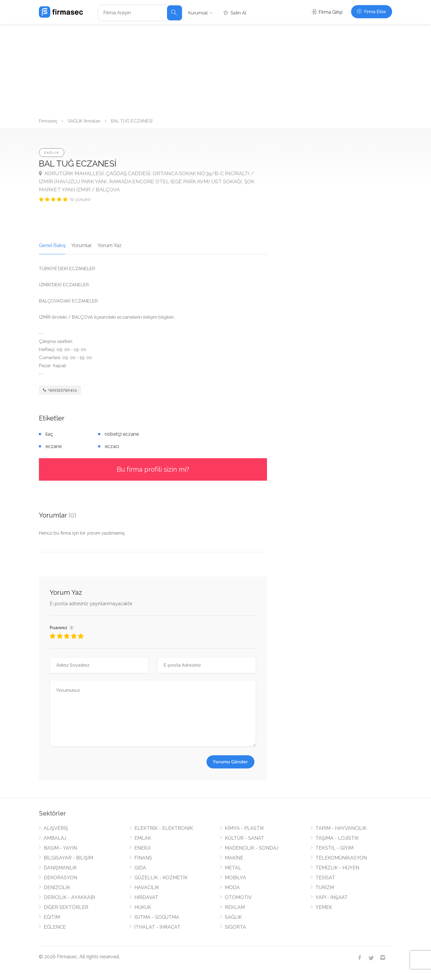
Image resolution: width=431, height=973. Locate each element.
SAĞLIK (51, 152)
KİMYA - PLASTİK (244, 828)
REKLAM (235, 907)
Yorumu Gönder (230, 762)
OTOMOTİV (238, 897)
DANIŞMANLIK (60, 868)
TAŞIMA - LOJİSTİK (337, 838)
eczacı (112, 446)
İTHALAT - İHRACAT (157, 927)
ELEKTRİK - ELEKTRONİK (163, 828)
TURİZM (324, 887)
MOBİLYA (235, 877)
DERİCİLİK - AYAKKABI (69, 897)
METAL (233, 868)
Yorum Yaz (110, 245)
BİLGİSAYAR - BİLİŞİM (68, 858)
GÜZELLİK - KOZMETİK (161, 877)
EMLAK (142, 838)
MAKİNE (234, 858)
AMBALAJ (55, 838)
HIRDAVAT (146, 897)
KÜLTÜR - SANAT (244, 838)
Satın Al (235, 13)
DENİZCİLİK (57, 887)
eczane (53, 446)
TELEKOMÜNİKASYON (341, 858)
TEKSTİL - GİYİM (334, 848)
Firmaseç (48, 121)
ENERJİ (142, 848)
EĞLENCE (55, 927)
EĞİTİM (52, 917)
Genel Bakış (52, 245)
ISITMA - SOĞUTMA (156, 917)
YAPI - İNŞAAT (331, 897)
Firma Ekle (371, 11)
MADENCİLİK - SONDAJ (251, 848)
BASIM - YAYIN (60, 848)
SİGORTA (235, 927)
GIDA (140, 868)
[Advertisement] (215, 69)
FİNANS (143, 858)
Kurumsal (198, 13)
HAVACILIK (146, 887)
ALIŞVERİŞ (56, 828)
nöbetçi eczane (122, 434)
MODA (232, 887)
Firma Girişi (327, 12)
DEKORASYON (60, 877)
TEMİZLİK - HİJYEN (337, 868)
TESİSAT (325, 877)
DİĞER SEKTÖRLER (66, 907)
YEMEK (323, 907)
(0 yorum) (80, 199)
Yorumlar (81, 245)
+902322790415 (60, 390)
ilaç (49, 434)
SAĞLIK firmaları (84, 121)
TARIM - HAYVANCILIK (341, 828)
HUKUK (142, 907)
